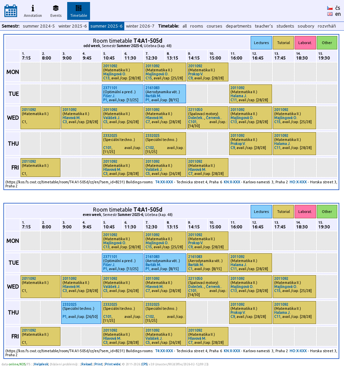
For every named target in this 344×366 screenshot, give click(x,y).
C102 (149, 148)
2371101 (110, 88)
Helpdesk (41, 364)
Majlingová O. (114, 74)
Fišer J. (109, 96)
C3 (64, 122)
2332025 (110, 136)
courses (214, 26)
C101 (192, 122)
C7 (147, 122)
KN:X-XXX (232, 182)
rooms (196, 26)
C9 (190, 78)
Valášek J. (111, 118)
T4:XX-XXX (164, 182)
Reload (86, 364)
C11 (233, 100)
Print (98, 364)
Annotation (33, 10)
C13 (106, 78)
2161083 (152, 88)
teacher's (264, 26)
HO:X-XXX (298, 182)
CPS (144, 364)
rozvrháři (327, 26)
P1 (105, 100)
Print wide (112, 364)
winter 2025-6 (72, 26)
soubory (306, 26)
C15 (148, 78)
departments (239, 26)
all (184, 26)
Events (55, 10)
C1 (190, 269)
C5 (105, 122)
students (285, 26)
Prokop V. (195, 74)
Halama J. (238, 96)
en (338, 14)
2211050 (195, 110)
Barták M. (153, 96)
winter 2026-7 (140, 26)
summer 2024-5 (39, 26)
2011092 (110, 66)
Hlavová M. (71, 118)
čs (337, 8)
